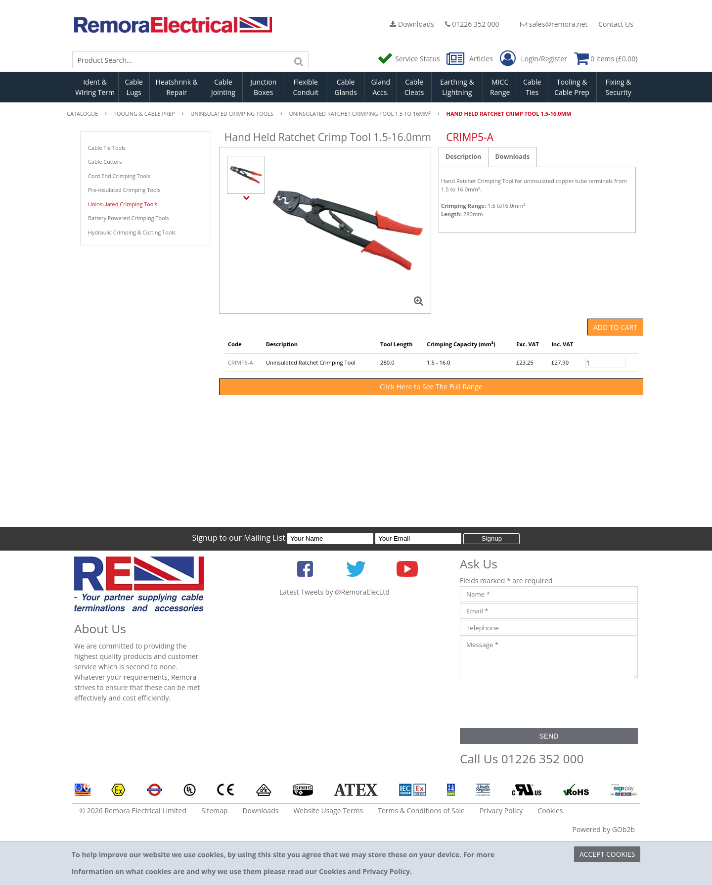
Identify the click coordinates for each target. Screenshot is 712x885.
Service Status (409, 58)
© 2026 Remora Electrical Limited (133, 810)
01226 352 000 (472, 24)
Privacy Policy (501, 810)
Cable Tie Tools (107, 147)
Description (463, 156)
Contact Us (615, 24)
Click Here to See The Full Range (431, 386)
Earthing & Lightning (457, 87)
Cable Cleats (414, 87)
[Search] (299, 59)
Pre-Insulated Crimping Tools (124, 189)
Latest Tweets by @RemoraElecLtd (334, 592)
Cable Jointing (223, 87)
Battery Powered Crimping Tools (128, 218)
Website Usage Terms (328, 810)
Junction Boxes (263, 87)
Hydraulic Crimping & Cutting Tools (132, 232)
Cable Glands (345, 87)
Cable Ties (532, 87)
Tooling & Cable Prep (571, 87)
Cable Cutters (105, 161)
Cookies (550, 810)
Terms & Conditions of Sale (421, 810)
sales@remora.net (553, 24)
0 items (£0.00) (606, 58)
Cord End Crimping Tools (119, 176)
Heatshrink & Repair (177, 87)
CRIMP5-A (240, 362)
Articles (470, 58)
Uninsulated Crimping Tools (122, 204)
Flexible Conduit (305, 87)
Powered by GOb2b (603, 829)
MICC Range (500, 87)
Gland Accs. (380, 87)
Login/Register (533, 58)
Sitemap (214, 810)
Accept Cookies (607, 854)
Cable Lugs (134, 87)
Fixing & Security (618, 87)
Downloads (412, 24)
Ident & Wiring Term (95, 87)
